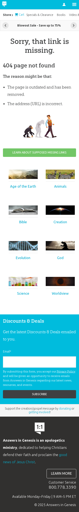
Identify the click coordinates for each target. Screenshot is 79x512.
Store (7, 15)
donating (65, 408)
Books (61, 15)
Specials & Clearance (39, 15)
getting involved (39, 412)
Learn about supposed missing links (39, 152)
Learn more (61, 473)
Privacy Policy (66, 371)
